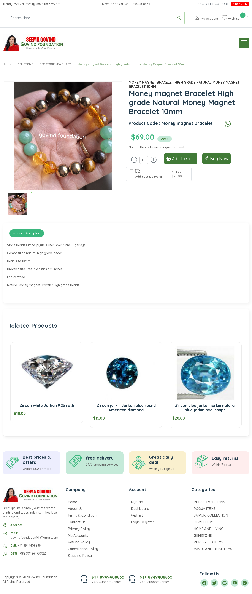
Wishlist (137, 515)
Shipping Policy (80, 555)
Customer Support (213, 4)
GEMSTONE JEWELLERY (55, 64)
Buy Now (216, 158)
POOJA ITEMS (205, 508)
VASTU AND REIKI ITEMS (213, 549)
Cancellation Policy (83, 549)
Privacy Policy (79, 529)
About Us (75, 508)
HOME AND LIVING (208, 529)
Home (7, 64)
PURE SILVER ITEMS (209, 502)
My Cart (137, 502)
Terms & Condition (82, 515)
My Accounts (78, 535)
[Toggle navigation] (244, 43)
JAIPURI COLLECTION (211, 515)
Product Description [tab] (27, 233)
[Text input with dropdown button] (90, 18)
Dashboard (140, 508)
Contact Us (77, 522)
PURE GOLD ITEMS (208, 542)
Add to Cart (180, 158)
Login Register (142, 522)
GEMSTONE (25, 64)
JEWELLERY (203, 522)
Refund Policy (79, 542)
